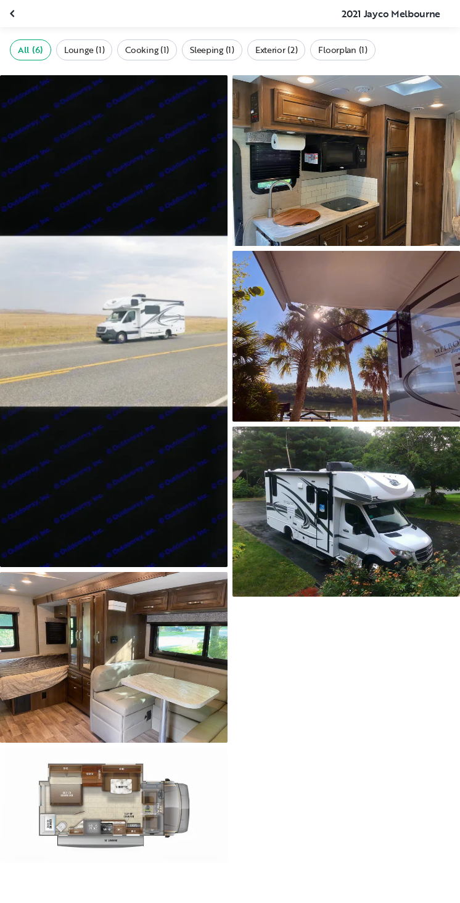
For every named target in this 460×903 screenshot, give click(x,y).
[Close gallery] (13, 13)
